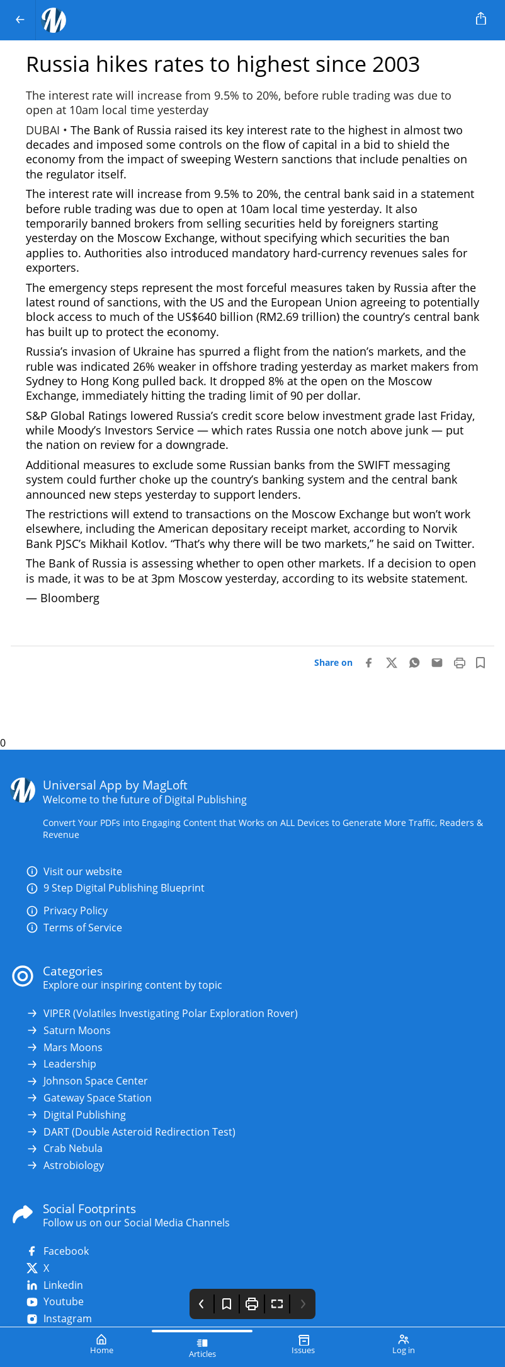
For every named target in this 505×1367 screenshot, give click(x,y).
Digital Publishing (76, 1115)
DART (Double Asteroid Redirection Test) (130, 1132)
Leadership (61, 1064)
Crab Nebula (64, 1148)
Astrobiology (65, 1165)
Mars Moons (64, 1047)
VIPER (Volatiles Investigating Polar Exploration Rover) (162, 1013)
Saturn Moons (68, 1030)
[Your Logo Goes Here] (250, 20)
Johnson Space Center (87, 1081)
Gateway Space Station (89, 1098)
